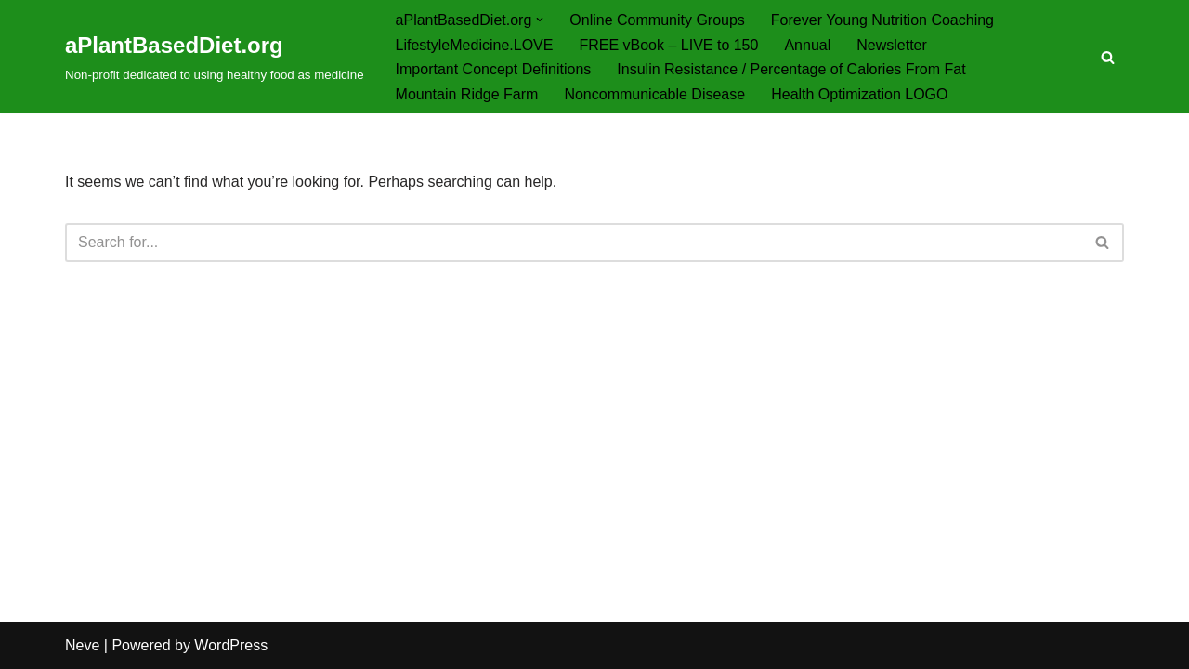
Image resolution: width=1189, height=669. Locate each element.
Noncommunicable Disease (654, 94)
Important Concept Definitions (494, 69)
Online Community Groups (657, 20)
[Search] (1108, 57)
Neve (82, 645)
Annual (807, 45)
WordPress (231, 645)
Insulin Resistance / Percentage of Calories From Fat (791, 69)
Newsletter (891, 45)
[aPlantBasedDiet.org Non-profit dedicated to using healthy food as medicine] (214, 56)
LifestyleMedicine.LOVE (475, 45)
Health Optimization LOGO (859, 94)
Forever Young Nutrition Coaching (882, 20)
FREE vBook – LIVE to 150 (668, 45)
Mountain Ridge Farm (467, 94)
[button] (539, 19)
